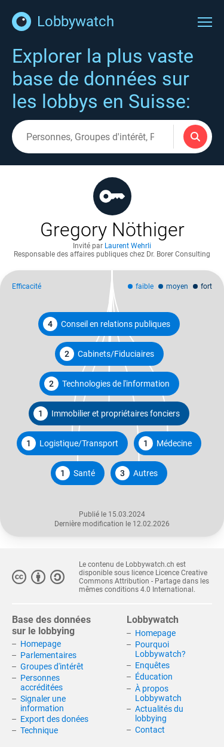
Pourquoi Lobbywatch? (160, 649)
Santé (75, 473)
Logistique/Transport (70, 443)
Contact (150, 729)
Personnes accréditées (41, 682)
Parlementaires (48, 655)
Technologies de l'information (107, 383)
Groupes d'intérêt (52, 666)
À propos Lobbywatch (158, 693)
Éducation (154, 676)
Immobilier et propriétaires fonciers (106, 413)
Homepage (40, 644)
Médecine (165, 443)
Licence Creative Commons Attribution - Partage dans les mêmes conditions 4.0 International (144, 581)
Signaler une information (43, 703)
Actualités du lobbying (159, 713)
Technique (39, 730)
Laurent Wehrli (128, 246)
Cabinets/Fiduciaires (107, 354)
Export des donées (54, 719)
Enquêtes (152, 665)
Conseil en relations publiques (106, 324)
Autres (136, 473)
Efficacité (26, 286)
